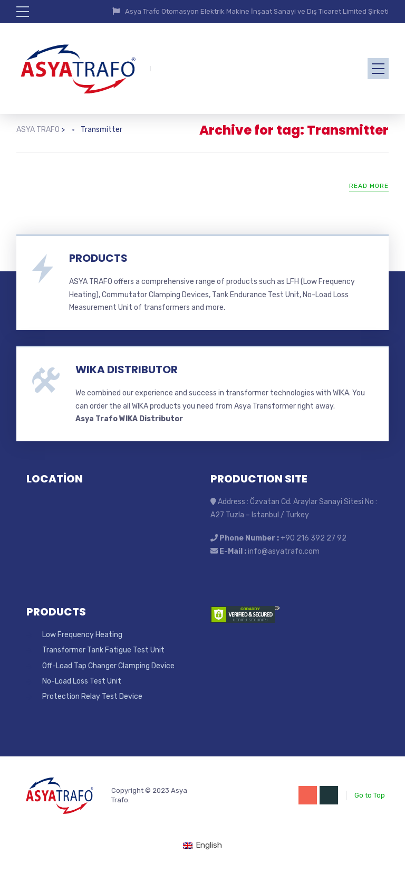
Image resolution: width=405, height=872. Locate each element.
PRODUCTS (98, 258)
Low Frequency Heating (82, 634)
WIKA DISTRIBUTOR (126, 369)
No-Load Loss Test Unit (81, 681)
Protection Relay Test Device (92, 696)
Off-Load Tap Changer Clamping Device (108, 665)
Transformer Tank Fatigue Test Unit (103, 650)
